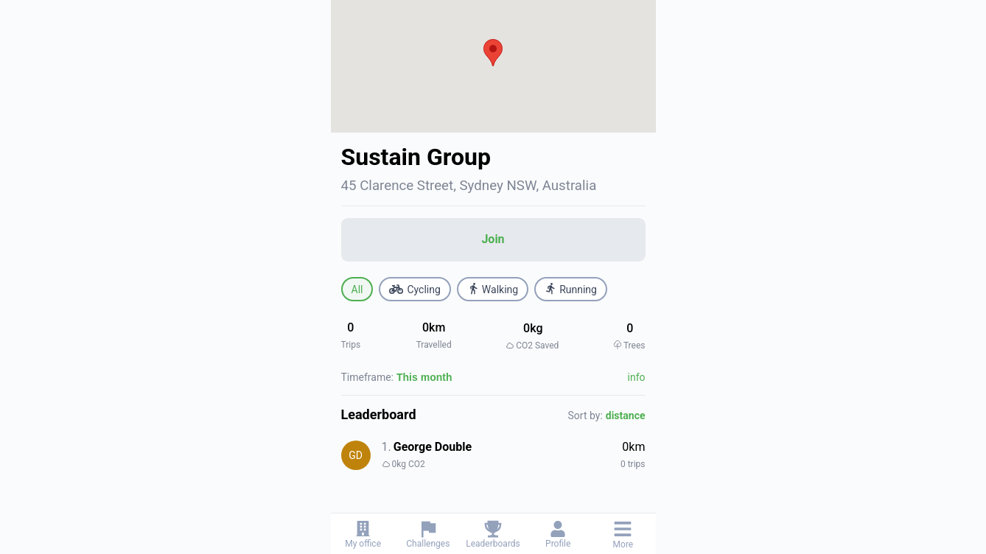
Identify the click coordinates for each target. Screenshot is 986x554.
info (637, 377)
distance (626, 415)
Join (492, 239)
